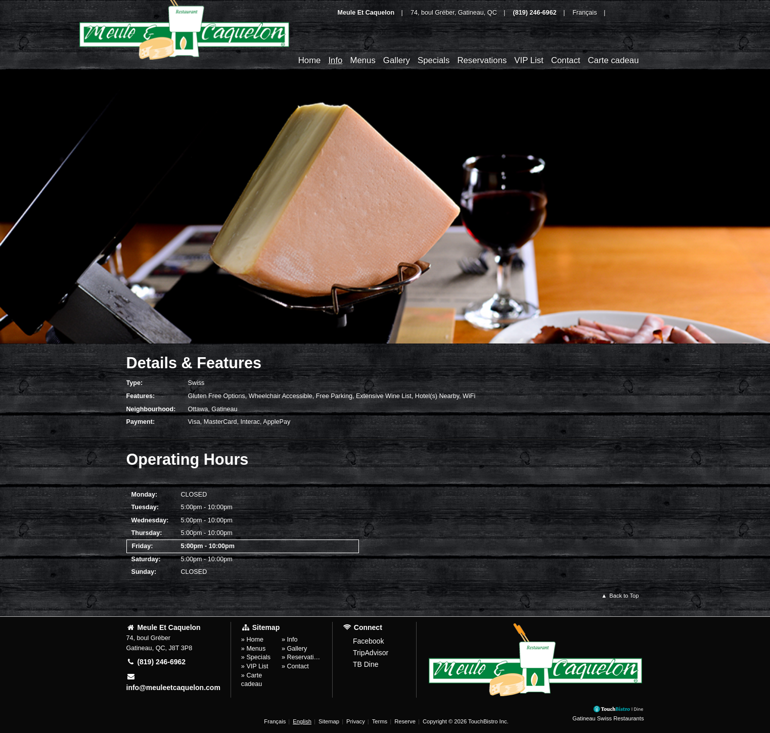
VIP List (528, 60)
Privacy (355, 721)
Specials (433, 60)
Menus (362, 60)
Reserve (405, 721)
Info (335, 60)
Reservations (482, 60)
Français (275, 721)
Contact (565, 60)
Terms (379, 721)
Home (309, 60)
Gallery (396, 60)
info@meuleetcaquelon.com (173, 682)
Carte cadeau (613, 60)
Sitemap (329, 721)
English (302, 721)
